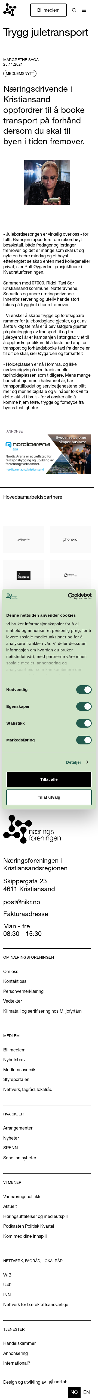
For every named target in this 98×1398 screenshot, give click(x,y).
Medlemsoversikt (20, 1069)
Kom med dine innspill (25, 1236)
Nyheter (11, 1138)
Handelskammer (19, 1343)
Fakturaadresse (25, 914)
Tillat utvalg (49, 797)
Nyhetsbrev (14, 1059)
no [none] (74, 1392)
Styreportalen (16, 1079)
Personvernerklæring (23, 991)
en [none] (86, 1392)
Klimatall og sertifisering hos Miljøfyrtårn (42, 1011)
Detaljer (73, 762)
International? (16, 1363)
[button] (84, 10)
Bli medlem (48, 10)
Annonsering (15, 1353)
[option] (87, 1392)
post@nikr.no (21, 902)
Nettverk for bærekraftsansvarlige (35, 1304)
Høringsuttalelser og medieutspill (35, 1216)
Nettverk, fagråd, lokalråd (27, 1089)
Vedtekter (12, 1001)
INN (7, 1294)
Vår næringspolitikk (21, 1196)
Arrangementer (17, 1128)
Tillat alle (49, 779)
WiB (7, 1275)
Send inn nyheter (19, 1157)
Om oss (10, 971)
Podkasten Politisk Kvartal (28, 1226)
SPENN (10, 1147)
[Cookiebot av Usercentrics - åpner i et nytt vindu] (69, 596)
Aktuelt (10, 1206)
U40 (7, 1284)
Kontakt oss (14, 981)
